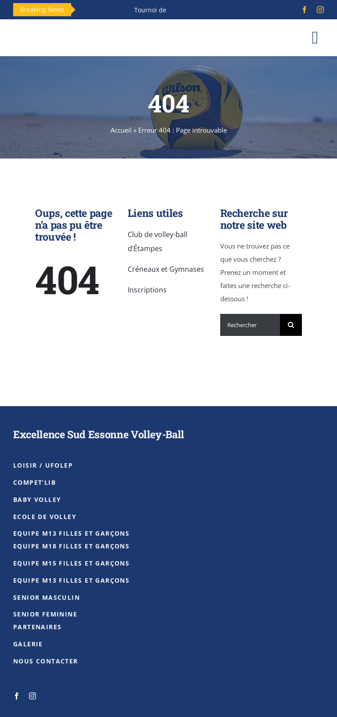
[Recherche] (291, 325)
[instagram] (320, 9)
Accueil (121, 130)
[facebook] (304, 9)
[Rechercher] (250, 325)
